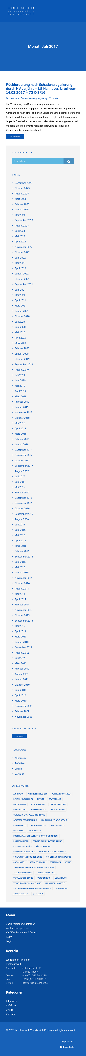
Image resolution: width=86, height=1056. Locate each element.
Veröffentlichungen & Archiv (21, 932)
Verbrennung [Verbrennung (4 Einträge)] (44, 878)
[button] (78, 11)
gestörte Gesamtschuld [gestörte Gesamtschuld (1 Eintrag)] (25, 820)
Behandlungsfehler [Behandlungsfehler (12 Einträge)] (23, 799)
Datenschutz (67, 1047)
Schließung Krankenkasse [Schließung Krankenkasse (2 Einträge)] (52, 852)
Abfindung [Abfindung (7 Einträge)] (18, 794)
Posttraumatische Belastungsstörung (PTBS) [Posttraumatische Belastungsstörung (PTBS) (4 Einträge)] (35, 836)
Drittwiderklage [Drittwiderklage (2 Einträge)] (58, 804)
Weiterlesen (15, 136)
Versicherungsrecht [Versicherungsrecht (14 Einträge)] (55, 883)
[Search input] (38, 161)
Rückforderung (30, 98)
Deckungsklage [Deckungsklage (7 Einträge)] (37, 804)
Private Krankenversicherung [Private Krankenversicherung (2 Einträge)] (47, 841)
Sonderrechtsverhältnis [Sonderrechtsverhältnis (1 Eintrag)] (58, 857)
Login (9, 941)
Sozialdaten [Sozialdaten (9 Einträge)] (19, 862)
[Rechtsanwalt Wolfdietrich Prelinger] (21, 11)
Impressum (68, 1041)
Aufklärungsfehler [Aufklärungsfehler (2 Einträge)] (61, 794)
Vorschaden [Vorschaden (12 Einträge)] (61, 888)
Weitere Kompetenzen (18, 928)
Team (9, 936)
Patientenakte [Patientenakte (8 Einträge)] (58, 825)
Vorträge (10, 1014)
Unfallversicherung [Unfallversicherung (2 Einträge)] (23, 878)
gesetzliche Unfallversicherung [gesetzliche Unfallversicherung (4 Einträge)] (29, 815)
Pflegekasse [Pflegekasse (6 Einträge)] (35, 831)
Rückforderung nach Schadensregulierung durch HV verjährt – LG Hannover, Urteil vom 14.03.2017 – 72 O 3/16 (41, 89)
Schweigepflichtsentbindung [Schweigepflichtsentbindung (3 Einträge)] (27, 857)
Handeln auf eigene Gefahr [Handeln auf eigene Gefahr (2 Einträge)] (54, 820)
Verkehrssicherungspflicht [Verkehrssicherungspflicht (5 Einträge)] (27, 883)
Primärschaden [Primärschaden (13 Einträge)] (20, 841)
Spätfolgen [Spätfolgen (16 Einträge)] (55, 862)
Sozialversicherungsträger (20, 923)
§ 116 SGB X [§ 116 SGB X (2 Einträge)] (38, 894)
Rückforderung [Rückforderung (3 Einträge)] (43, 846)
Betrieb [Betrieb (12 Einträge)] (40, 799)
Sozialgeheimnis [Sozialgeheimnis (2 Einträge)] (37, 862)
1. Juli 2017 (13, 98)
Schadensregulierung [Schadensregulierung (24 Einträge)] (24, 852)
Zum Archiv (19, 736)
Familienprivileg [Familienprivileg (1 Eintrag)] (39, 810)
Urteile (55, 98)
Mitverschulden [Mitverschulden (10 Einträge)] (38, 825)
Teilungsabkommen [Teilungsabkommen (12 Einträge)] (22, 873)
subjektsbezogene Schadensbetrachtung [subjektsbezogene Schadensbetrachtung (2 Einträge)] (33, 867)
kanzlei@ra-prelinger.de (35, 982)
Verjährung (42, 98)
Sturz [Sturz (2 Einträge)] (68, 862)
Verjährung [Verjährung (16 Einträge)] (61, 878)
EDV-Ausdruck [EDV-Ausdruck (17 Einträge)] (20, 810)
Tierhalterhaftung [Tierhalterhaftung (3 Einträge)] (46, 873)
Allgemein (11, 1001)
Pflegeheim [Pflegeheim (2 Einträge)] (18, 831)
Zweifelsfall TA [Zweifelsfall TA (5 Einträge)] (20, 894)
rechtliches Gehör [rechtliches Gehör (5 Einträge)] (22, 846)
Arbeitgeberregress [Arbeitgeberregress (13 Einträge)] (37, 794)
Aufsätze (11, 1005)
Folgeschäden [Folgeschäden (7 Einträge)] (58, 810)
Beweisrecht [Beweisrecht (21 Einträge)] (55, 799)
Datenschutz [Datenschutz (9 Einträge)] (19, 804)
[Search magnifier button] (69, 161)
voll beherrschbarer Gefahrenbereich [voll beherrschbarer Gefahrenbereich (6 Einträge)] (32, 888)
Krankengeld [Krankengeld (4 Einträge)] (19, 825)
